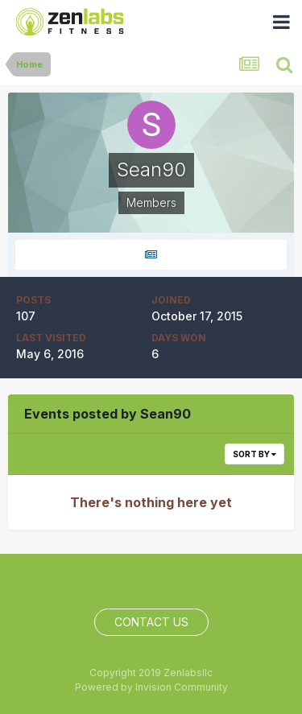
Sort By (254, 454)
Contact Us (151, 622)
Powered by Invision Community (151, 687)
